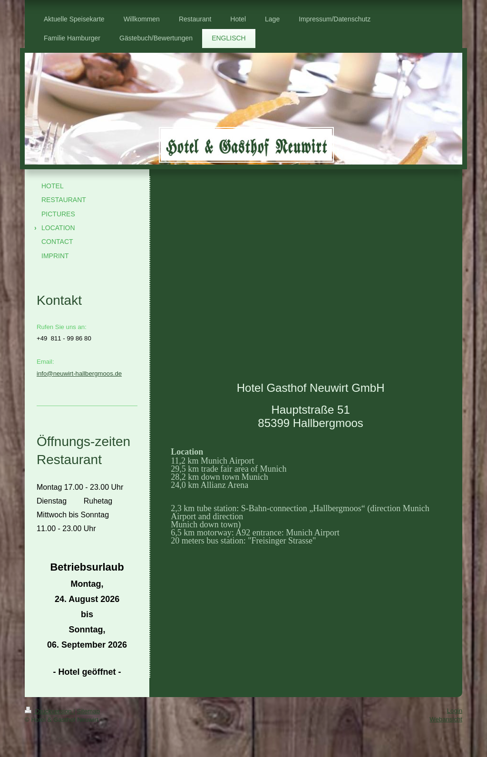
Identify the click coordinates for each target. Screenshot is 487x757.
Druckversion (49, 711)
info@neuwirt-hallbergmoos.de (79, 373)
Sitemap (88, 711)
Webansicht (445, 719)
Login (454, 710)
